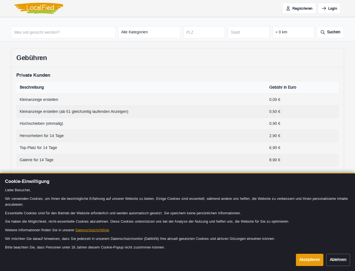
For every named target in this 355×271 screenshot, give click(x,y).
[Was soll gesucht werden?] (63, 32)
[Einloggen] (329, 8)
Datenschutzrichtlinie (92, 230)
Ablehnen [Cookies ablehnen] (338, 259)
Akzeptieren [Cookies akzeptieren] (309, 259)
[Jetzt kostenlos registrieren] (299, 8)
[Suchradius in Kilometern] (293, 32)
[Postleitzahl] (204, 32)
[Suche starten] (330, 32)
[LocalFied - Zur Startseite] (38, 8)
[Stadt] (248, 32)
